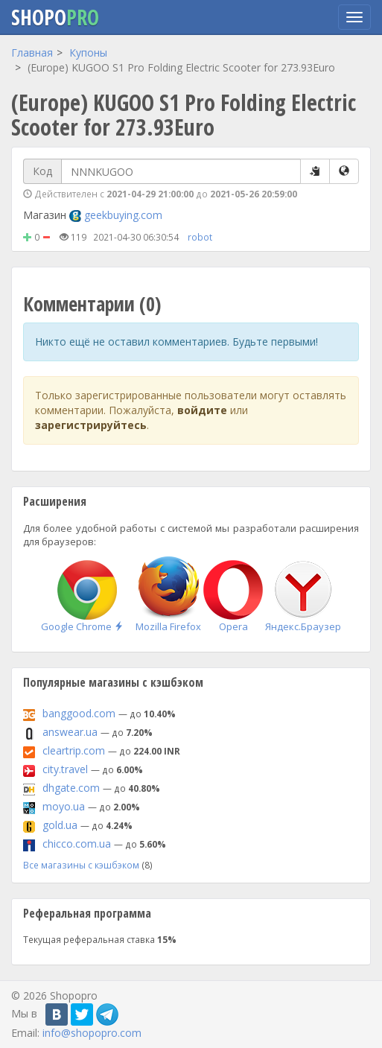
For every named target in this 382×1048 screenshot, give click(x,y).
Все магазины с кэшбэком (81, 865)
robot (200, 237)
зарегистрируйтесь (91, 425)
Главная (32, 52)
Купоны (88, 52)
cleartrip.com (73, 750)
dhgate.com (71, 788)
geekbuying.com (123, 215)
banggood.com (78, 713)
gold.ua (59, 825)
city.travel (65, 769)
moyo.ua (63, 806)
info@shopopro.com (91, 1033)
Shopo (55, 17)
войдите (202, 410)
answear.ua (70, 732)
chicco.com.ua (76, 843)
